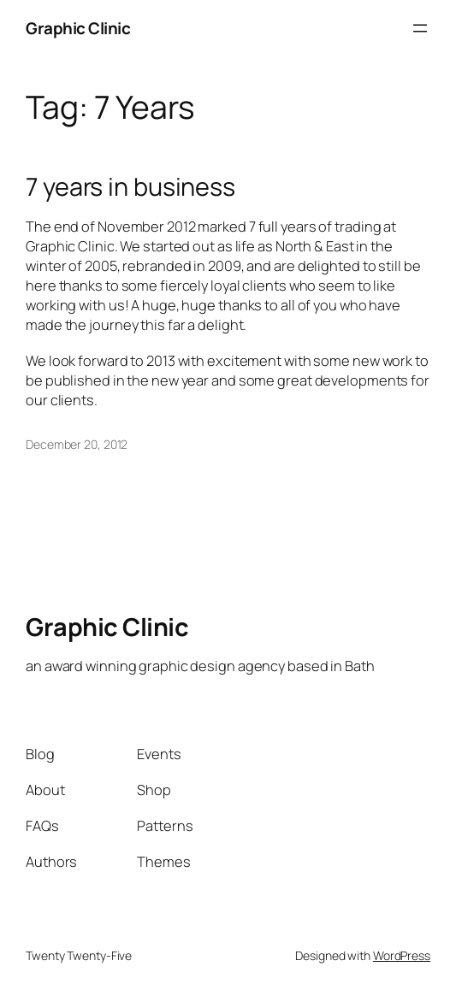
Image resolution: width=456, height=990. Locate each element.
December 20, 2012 (76, 444)
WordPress (401, 955)
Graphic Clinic (78, 28)
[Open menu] (420, 28)
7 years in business (130, 186)
